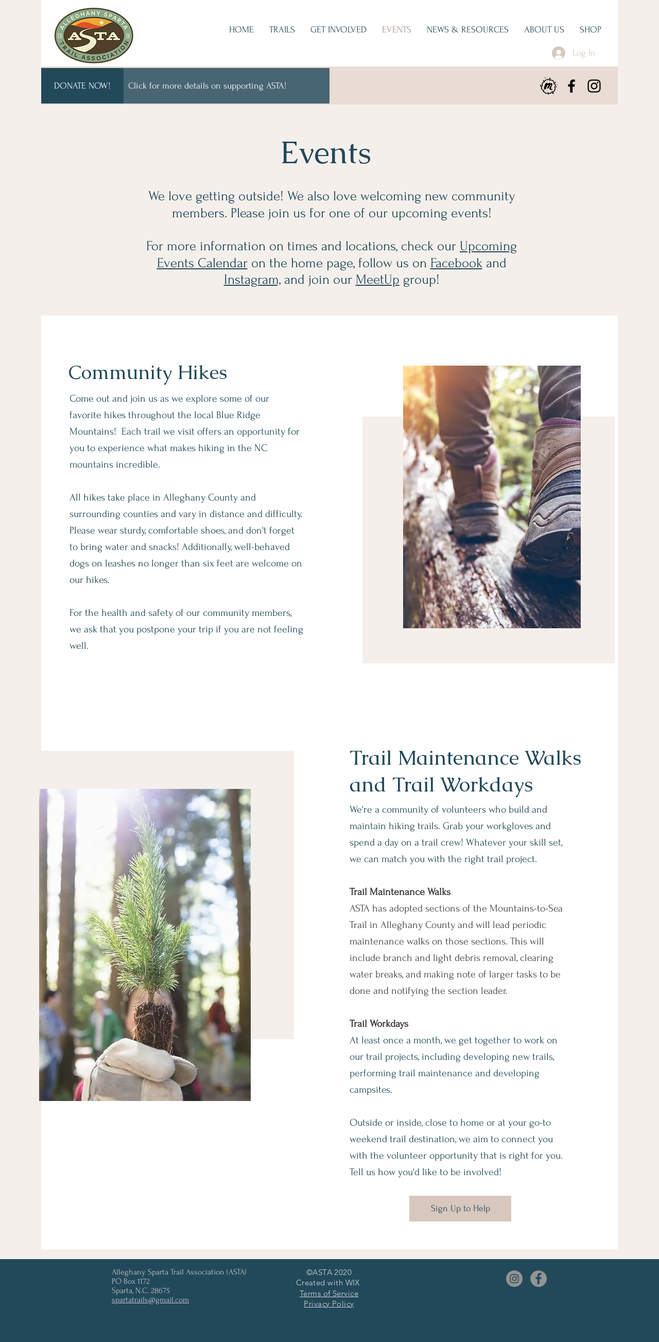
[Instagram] (594, 86)
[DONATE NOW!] (82, 86)
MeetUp (378, 279)
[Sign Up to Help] (460, 1208)
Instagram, (252, 279)
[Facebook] (571, 86)
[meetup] (549, 86)
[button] (338, 30)
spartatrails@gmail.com (150, 1299)
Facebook (456, 263)
